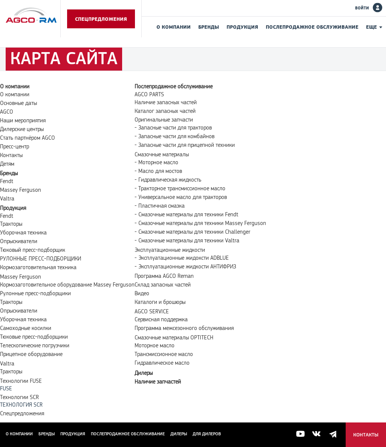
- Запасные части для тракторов (173, 128)
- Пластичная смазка (160, 206)
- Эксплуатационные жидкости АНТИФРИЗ (185, 267)
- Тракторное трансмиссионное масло (180, 188)
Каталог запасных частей (165, 111)
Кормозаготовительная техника (38, 267)
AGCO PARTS (149, 94)
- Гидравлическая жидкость (168, 180)
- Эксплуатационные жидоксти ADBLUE (182, 258)
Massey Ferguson (20, 190)
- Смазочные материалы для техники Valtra (187, 240)
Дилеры (144, 373)
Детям (7, 164)
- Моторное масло (156, 162)
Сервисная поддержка (161, 319)
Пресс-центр (14, 146)
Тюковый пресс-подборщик (32, 250)
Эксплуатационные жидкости (170, 250)
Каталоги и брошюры (160, 302)
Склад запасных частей (163, 285)
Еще (371, 27)
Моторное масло (155, 345)
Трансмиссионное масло (164, 354)
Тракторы (11, 224)
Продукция (242, 27)
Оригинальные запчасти (164, 120)
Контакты (11, 155)
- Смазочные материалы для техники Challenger (192, 232)
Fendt (6, 181)
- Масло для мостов (158, 171)
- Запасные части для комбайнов (174, 136)
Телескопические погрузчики (34, 345)
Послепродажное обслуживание (312, 27)
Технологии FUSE (21, 381)
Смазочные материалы (162, 154)
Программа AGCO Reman (164, 276)
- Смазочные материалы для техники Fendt (186, 214)
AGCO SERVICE (152, 311)
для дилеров (207, 433)
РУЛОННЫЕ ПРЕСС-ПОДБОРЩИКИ (40, 259)
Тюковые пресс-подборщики (34, 337)
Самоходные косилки (25, 328)
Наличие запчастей (158, 382)
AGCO (6, 112)
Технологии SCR (19, 397)
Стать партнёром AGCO (27, 138)
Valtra (7, 199)
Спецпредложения (101, 19)
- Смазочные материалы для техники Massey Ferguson (200, 223)
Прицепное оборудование (31, 354)
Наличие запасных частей (166, 102)
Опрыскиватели (18, 241)
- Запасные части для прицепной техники (185, 145)
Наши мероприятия (23, 120)
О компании (173, 27)
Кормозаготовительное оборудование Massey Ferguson (67, 285)
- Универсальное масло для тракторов (181, 197)
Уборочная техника (23, 233)
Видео (142, 293)
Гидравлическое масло (162, 363)
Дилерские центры (22, 129)
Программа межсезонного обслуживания (184, 328)
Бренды (208, 27)
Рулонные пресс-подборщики (35, 293)
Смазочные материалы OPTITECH (174, 337)
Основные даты (18, 103)
